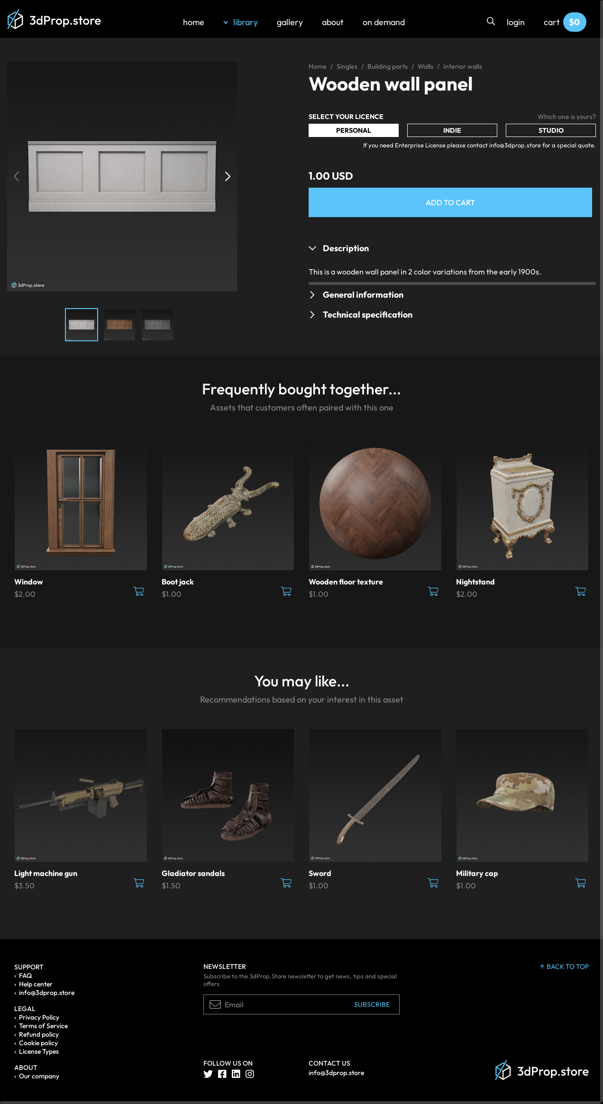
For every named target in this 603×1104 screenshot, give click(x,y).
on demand (384, 22)
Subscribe (372, 1004)
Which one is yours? (567, 116)
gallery (290, 22)
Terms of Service (43, 1026)
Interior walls (462, 66)
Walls (425, 66)
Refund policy (39, 1034)
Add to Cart (450, 202)
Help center (36, 984)
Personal (353, 130)
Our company (39, 1076)
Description (346, 248)
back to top (564, 966)
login (516, 22)
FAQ (25, 975)
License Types (39, 1051)
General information (363, 294)
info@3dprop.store (46, 992)
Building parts (387, 66)
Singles (347, 66)
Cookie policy (38, 1043)
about (333, 22)
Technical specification (367, 314)
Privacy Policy (39, 1017)
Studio (551, 130)
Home (318, 66)
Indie (452, 130)
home (193, 22)
